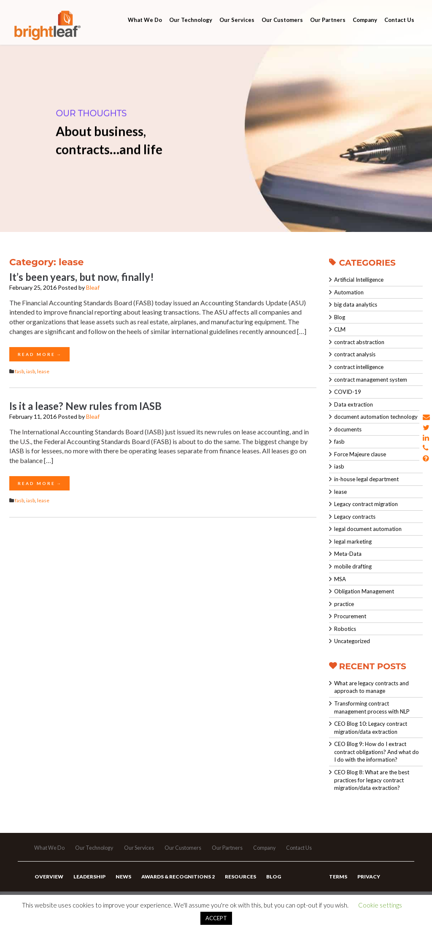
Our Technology (190, 30)
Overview (48, 885)
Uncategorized (352, 641)
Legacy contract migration (366, 504)
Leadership (88, 885)
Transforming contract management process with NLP (372, 707)
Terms (338, 885)
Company (365, 30)
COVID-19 (347, 391)
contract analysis (354, 354)
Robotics (345, 628)
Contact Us (399, 30)
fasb (19, 371)
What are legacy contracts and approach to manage (371, 687)
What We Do (145, 30)
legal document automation (368, 528)
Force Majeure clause (360, 454)
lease (43, 371)
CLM (340, 329)
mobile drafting (353, 566)
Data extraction (353, 404)
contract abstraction (359, 342)
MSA (340, 579)
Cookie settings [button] (380, 905)
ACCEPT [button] (216, 918)
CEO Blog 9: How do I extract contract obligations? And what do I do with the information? (376, 752)
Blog (339, 317)
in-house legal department (366, 479)
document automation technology (376, 416)
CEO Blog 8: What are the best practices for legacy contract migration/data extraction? (371, 780)
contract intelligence (358, 367)
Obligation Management (364, 591)
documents (348, 429)
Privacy (367, 885)
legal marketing (353, 541)
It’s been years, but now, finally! (81, 277)
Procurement (350, 616)
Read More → (39, 354)
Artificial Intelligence (358, 279)
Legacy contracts (354, 516)
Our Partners (328, 30)
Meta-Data (348, 553)
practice (344, 604)
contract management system (370, 379)
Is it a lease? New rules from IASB (85, 406)
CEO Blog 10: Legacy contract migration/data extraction (370, 727)
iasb (30, 371)
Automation (349, 292)
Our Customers (282, 30)
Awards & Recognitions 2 (174, 885)
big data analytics (355, 304)
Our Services (236, 30)
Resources (235, 885)
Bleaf (93, 287)
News (120, 885)
